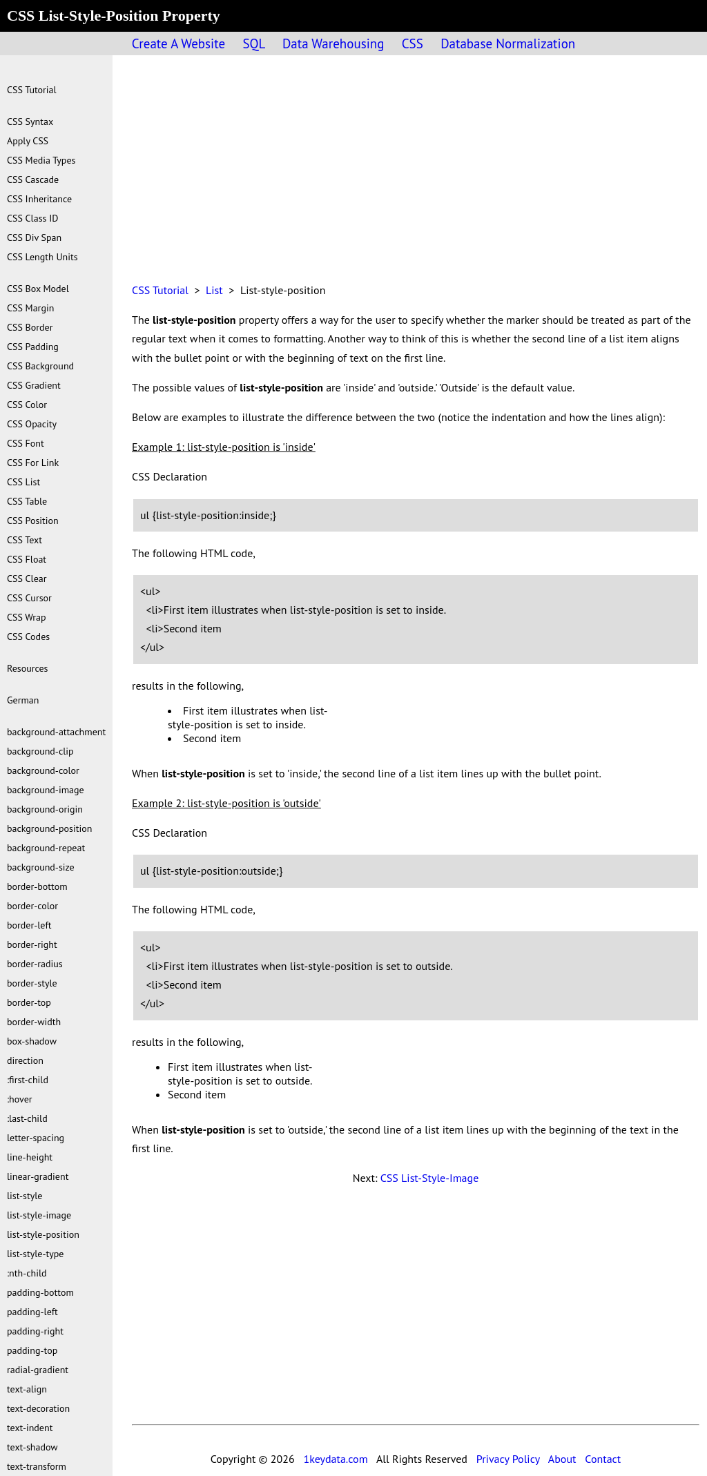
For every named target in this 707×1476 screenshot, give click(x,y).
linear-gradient (37, 1176)
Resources (27, 668)
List (214, 290)
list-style (24, 1195)
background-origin (45, 809)
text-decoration (38, 1408)
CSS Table (27, 501)
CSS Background (40, 366)
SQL (253, 43)
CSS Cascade (33, 179)
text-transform (36, 1466)
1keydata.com (335, 1459)
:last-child (27, 1118)
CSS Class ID (32, 218)
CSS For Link (33, 462)
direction (25, 1060)
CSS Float (26, 559)
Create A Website (178, 43)
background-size (41, 867)
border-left (29, 925)
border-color (32, 906)
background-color (43, 770)
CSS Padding (33, 346)
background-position (49, 828)
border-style (32, 983)
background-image (45, 790)
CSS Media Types (41, 160)
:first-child (27, 1080)
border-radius (35, 964)
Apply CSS (27, 141)
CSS (412, 43)
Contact (603, 1459)
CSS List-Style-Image (429, 1178)
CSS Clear (27, 578)
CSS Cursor (29, 598)
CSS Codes (28, 636)
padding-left (32, 1311)
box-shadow (32, 1041)
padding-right (35, 1331)
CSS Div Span (34, 237)
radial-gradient (37, 1369)
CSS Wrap (26, 617)
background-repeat (46, 848)
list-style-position (43, 1234)
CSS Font (25, 443)
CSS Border (29, 327)
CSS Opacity (32, 424)
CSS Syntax (30, 121)
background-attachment (56, 732)
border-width (34, 1022)
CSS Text (24, 540)
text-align (27, 1389)
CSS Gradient (34, 385)
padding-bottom (40, 1292)
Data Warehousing (333, 43)
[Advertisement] (415, 176)
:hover (19, 1099)
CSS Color (27, 404)
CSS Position (33, 520)
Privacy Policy (508, 1459)
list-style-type (35, 1253)
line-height (29, 1157)
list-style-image (39, 1215)
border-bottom (37, 886)
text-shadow (32, 1447)
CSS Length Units (42, 257)
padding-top (32, 1350)
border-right (32, 944)
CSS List (23, 482)
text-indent (29, 1427)
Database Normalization (507, 43)
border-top (29, 1002)
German (23, 700)
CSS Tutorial (160, 290)
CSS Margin (30, 308)
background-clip (40, 751)
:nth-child (27, 1273)
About (562, 1459)
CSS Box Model (38, 288)
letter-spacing (35, 1138)
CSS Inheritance (39, 199)
